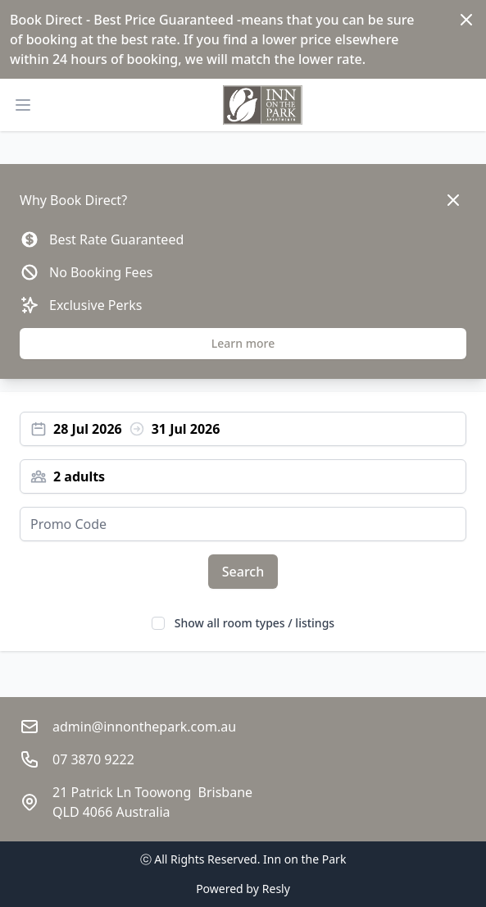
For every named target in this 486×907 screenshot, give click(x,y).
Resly (276, 888)
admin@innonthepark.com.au (144, 727)
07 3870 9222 (93, 759)
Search (243, 572)
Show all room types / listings (254, 623)
